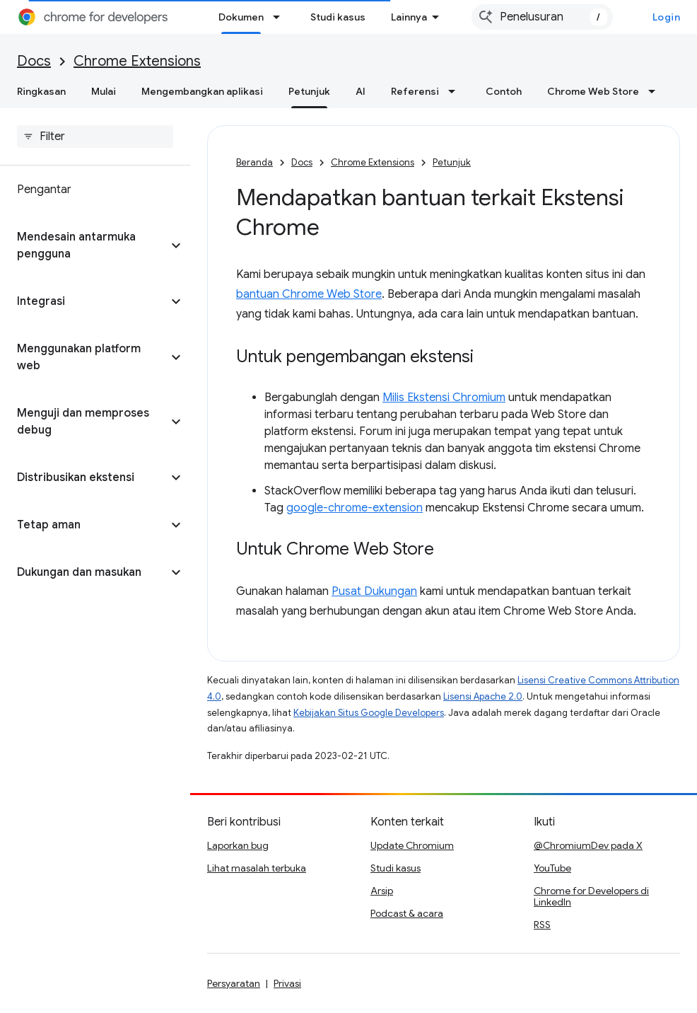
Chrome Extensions (137, 61)
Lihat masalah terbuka (256, 868)
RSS (542, 924)
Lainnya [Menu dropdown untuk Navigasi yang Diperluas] (409, 17)
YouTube (552, 868)
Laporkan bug (238, 845)
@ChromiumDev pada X (588, 845)
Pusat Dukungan (374, 591)
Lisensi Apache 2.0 (482, 696)
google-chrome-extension (354, 508)
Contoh (504, 91)
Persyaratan (233, 983)
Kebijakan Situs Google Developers (368, 713)
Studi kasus (337, 17)
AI (360, 91)
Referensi (415, 91)
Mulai (103, 91)
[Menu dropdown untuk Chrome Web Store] (656, 91)
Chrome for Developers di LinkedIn (591, 896)
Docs (34, 61)
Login (666, 17)
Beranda (254, 162)
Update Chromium (412, 845)
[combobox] (542, 17)
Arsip (381, 890)
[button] (84, 245)
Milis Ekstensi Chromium (443, 397)
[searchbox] (95, 136)
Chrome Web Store (593, 91)
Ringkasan (41, 91)
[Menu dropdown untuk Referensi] (456, 91)
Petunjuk (452, 162)
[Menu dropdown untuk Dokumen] (281, 16)
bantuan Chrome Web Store (309, 294)
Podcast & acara (406, 913)
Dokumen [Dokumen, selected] (241, 17)
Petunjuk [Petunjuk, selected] (309, 91)
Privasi (287, 983)
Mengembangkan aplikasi (202, 91)
